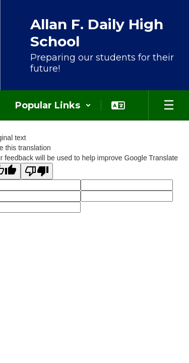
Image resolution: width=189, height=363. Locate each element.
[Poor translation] (37, 171)
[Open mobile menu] (169, 105)
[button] (53, 105)
